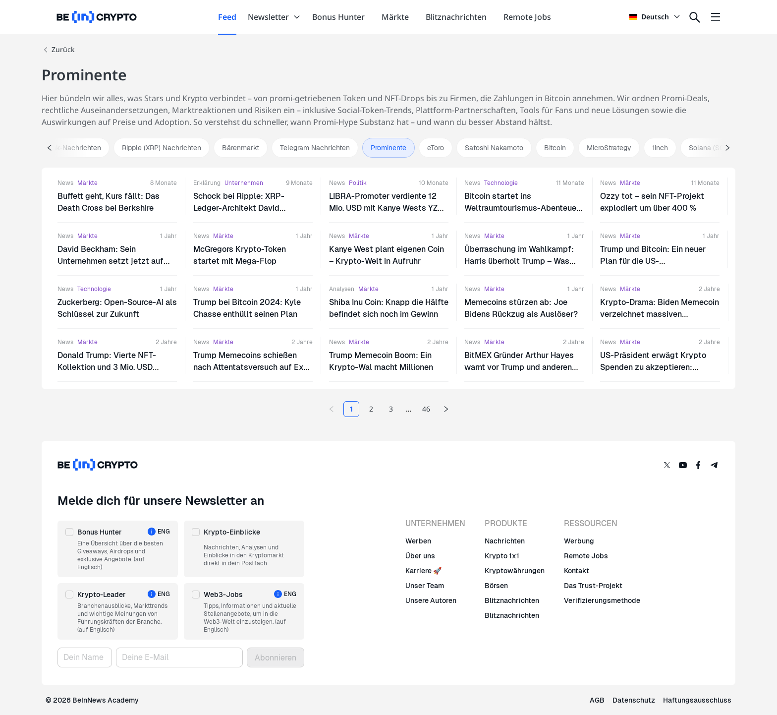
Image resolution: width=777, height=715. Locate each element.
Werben (418, 540)
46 (426, 409)
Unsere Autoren (430, 600)
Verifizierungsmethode (602, 600)
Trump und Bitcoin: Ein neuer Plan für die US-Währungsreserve (653, 261)
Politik (358, 183)
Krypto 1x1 (502, 555)
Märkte (87, 183)
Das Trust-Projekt (593, 585)
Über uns (420, 555)
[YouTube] (683, 465)
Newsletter (274, 16)
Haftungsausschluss (697, 700)
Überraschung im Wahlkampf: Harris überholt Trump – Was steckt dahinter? (519, 261)
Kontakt (576, 570)
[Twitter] (667, 465)
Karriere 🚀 (423, 570)
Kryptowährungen (515, 570)
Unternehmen (243, 183)
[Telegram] (715, 465)
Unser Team (424, 585)
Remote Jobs (586, 555)
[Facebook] (699, 465)
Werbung (579, 540)
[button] (117, 549)
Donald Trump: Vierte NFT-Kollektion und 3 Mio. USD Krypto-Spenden (106, 367)
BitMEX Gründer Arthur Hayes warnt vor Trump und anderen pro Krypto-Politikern (519, 367)
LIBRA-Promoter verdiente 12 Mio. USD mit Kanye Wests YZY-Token (387, 208)
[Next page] (446, 409)
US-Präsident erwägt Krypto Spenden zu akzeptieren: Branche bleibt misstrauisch (653, 367)
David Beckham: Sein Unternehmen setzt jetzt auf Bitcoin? (110, 261)
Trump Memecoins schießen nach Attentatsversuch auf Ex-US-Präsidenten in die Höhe (250, 367)
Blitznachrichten (512, 600)
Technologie (501, 183)
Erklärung (207, 183)
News (65, 183)
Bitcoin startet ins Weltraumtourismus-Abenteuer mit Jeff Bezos (521, 208)
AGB (597, 700)
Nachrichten (505, 540)
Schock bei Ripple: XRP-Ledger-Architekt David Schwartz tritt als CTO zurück (247, 208)
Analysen (341, 289)
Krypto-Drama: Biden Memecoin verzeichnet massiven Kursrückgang (659, 314)
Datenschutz (633, 700)
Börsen (496, 585)
